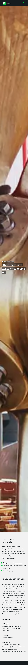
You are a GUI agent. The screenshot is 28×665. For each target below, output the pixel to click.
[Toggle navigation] (23, 3)
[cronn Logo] (7, 3)
